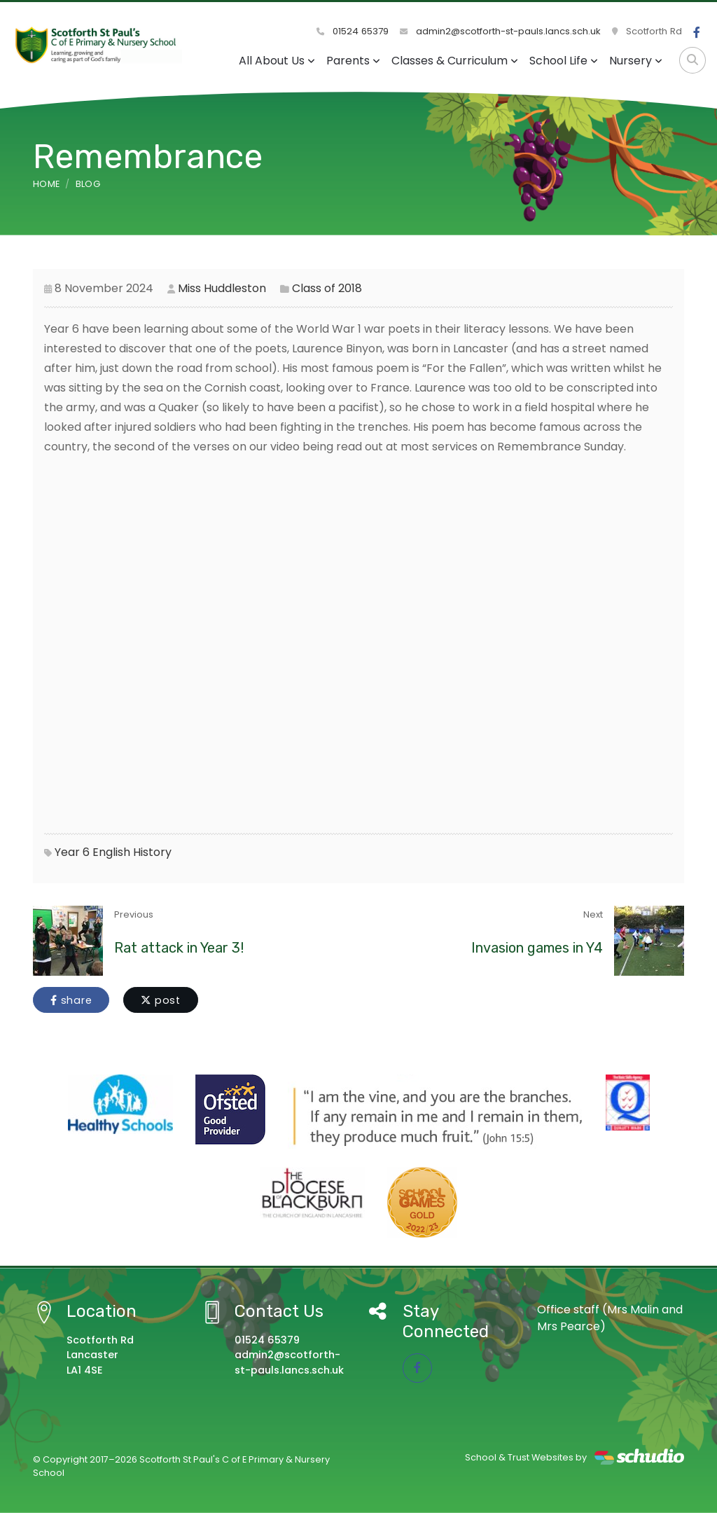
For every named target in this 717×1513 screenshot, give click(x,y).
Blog (88, 184)
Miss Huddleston (222, 288)
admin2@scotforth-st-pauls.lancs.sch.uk (500, 31)
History (152, 852)
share (71, 1000)
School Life (563, 61)
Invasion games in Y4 (537, 947)
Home (46, 184)
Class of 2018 (327, 288)
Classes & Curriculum (454, 61)
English (111, 852)
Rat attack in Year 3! (179, 947)
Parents (353, 61)
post (161, 1000)
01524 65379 (352, 31)
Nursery (635, 61)
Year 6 (72, 852)
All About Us (277, 61)
